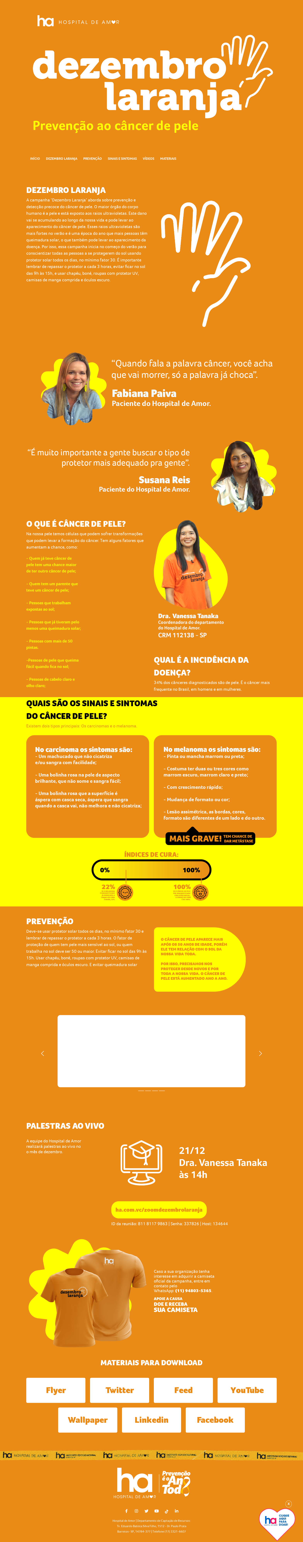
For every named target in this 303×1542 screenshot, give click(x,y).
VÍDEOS (148, 158)
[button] (42, 1053)
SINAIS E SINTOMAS (122, 158)
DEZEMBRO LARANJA (61, 158)
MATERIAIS (168, 158)
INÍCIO (35, 158)
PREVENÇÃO (92, 158)
